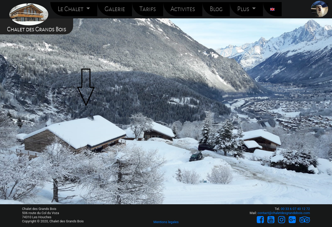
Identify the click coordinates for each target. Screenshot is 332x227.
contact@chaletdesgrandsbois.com (284, 213)
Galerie (115, 9)
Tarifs (147, 9)
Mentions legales (165, 222)
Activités (182, 9)
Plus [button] (244, 9)
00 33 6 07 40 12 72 (295, 209)
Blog (216, 9)
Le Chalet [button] (71, 9)
